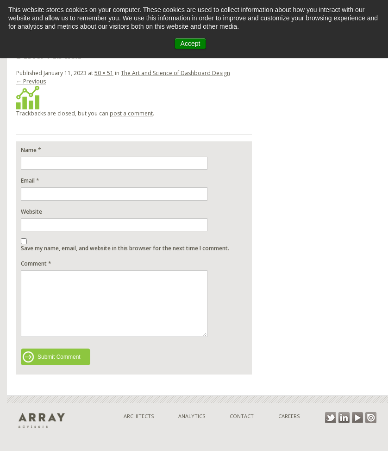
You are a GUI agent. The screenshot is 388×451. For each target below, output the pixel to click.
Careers (289, 416)
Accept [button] (190, 43)
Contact (242, 416)
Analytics (191, 416)
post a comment (131, 113)
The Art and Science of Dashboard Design (175, 73)
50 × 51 (103, 73)
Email (28, 180)
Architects (139, 416)
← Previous (31, 81)
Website (31, 212)
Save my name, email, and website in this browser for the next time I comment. (125, 248)
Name (29, 150)
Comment (36, 263)
